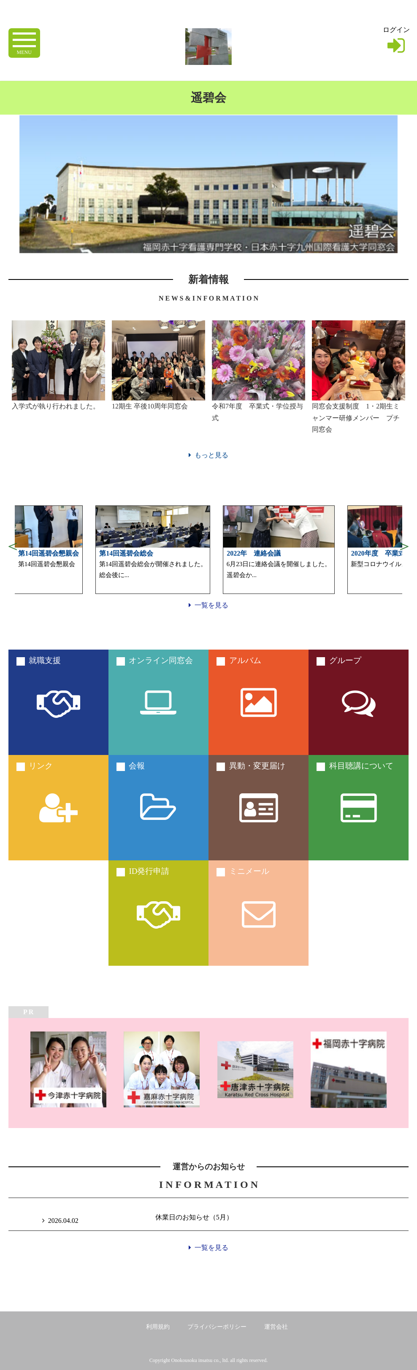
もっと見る (208, 455)
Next (404, 545)
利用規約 (158, 1327)
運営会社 (276, 1327)
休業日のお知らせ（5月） (194, 1217)
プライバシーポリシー (216, 1327)
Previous (12, 545)
